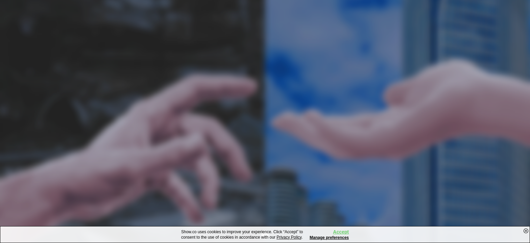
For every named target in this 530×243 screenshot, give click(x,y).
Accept (341, 232)
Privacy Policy (289, 237)
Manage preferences (329, 237)
